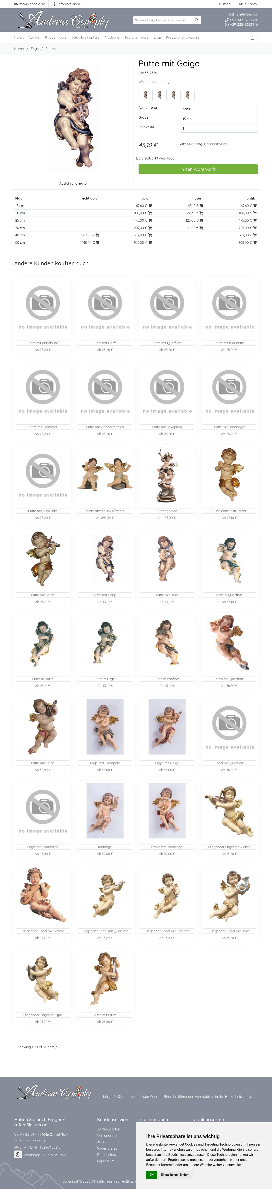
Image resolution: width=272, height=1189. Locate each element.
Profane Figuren (137, 37)
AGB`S (101, 1142)
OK (152, 1174)
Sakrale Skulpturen (86, 37)
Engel (158, 37)
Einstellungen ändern (175, 1174)
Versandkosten (215, 144)
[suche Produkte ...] (167, 20)
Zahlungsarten (108, 1129)
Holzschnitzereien (28, 37)
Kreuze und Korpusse (182, 37)
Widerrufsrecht (108, 1148)
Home (19, 49)
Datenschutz (107, 1154)
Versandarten (108, 1135)
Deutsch (224, 4)
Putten (50, 49)
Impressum (106, 1161)
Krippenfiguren (56, 37)
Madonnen (113, 37)
